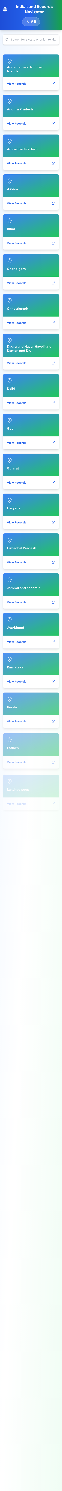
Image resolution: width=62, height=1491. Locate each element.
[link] (31, 72)
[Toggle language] (31, 21)
